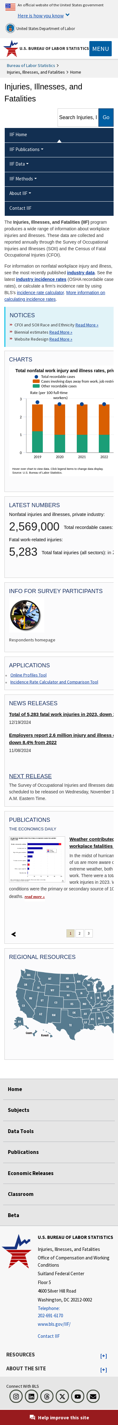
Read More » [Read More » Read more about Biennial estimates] (60, 332)
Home (15, 1089)
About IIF (18, 193)
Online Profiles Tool (28, 675)
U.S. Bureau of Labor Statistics (54, 48)
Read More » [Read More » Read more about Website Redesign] (60, 339)
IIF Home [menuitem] (18, 134)
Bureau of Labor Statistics (31, 65)
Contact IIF (49, 1336)
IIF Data (17, 164)
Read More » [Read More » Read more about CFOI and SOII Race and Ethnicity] (87, 325)
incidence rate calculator (40, 292)
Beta (13, 1215)
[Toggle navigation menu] (100, 48)
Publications (23, 1152)
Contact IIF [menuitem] (20, 208)
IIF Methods (21, 179)
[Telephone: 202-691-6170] (77, 1312)
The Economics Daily (32, 829)
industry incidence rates (41, 279)
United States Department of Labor (40, 28)
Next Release (30, 776)
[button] (103, 1356)
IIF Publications (24, 149)
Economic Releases (30, 1173)
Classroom (21, 1194)
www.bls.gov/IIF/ (54, 1324)
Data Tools (21, 1131)
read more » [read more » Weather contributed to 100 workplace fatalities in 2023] (35, 896)
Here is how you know (41, 15)
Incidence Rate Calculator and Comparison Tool (54, 682)
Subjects (18, 1110)
